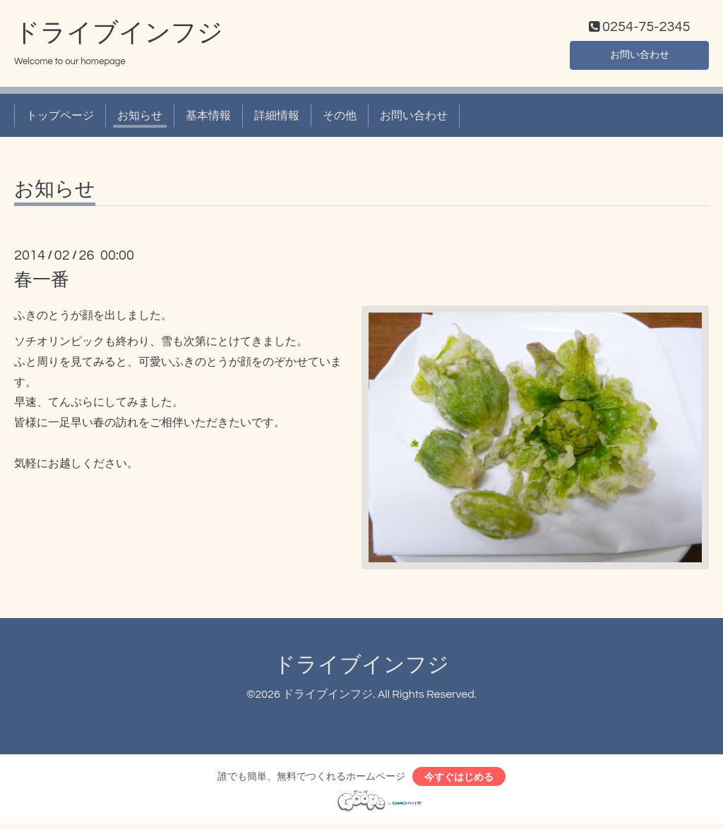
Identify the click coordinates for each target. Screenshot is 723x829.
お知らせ (139, 118)
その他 (340, 118)
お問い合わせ (640, 56)
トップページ (60, 118)
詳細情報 (276, 118)
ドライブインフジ (118, 36)
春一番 (41, 283)
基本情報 (208, 118)
